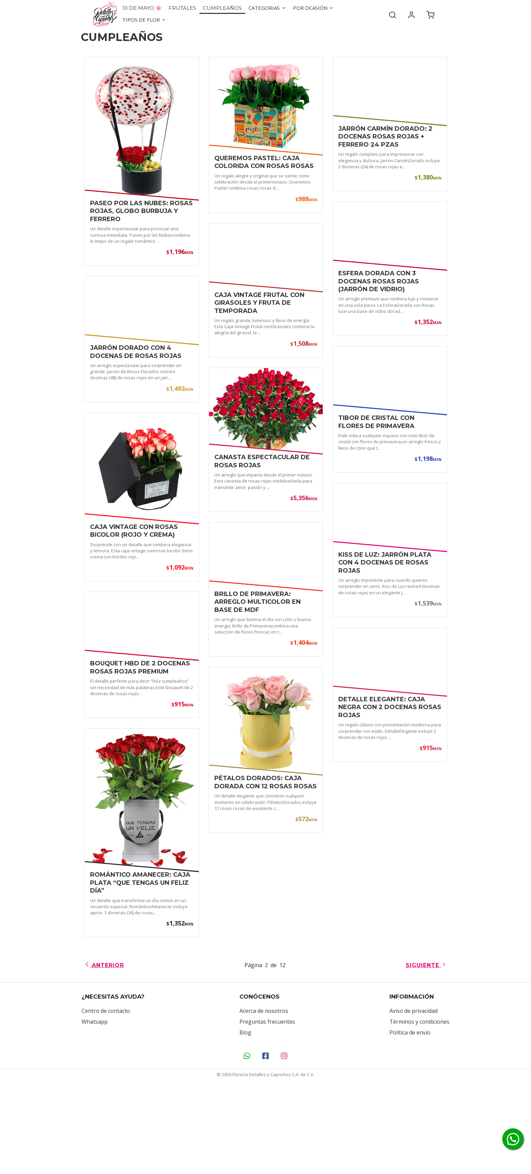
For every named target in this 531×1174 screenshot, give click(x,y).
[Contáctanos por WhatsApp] (247, 1141)
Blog (245, 1118)
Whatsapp (95, 1107)
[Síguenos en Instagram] (284, 1141)
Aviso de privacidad (413, 1096)
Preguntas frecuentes (267, 1107)
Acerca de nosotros (263, 1096)
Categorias (267, 7)
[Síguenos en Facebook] (265, 1141)
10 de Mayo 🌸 (142, 8)
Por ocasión (313, 7)
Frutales (182, 8)
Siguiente (426, 1051)
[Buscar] (392, 13)
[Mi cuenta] (411, 13)
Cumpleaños (222, 8)
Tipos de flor (144, 19)
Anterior (104, 1051)
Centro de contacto (106, 1096)
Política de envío (409, 1118)
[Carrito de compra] (430, 13)
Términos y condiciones (419, 1107)
